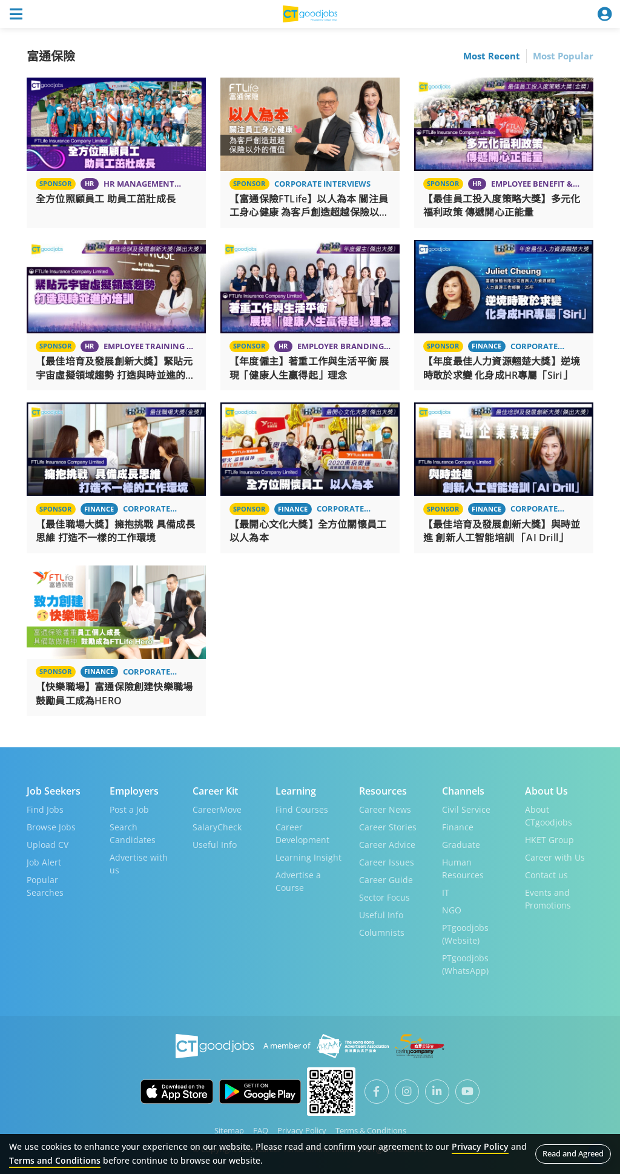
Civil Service (466, 809)
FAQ (260, 1130)
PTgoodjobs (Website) (465, 934)
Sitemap (229, 1130)
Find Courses (301, 809)
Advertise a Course (298, 881)
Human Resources (463, 868)
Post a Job (129, 809)
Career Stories (388, 827)
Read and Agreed (573, 1153)
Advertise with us (139, 864)
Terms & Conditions (370, 1130)
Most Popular (563, 56)
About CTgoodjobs (548, 816)
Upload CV (47, 844)
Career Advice (387, 844)
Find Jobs (45, 809)
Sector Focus (384, 897)
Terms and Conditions (55, 1160)
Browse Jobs (51, 827)
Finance (457, 827)
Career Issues (386, 862)
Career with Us (555, 857)
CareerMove (217, 809)
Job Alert (44, 862)
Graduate (461, 844)
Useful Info (215, 844)
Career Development (302, 833)
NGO (451, 910)
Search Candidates (133, 833)
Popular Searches (45, 886)
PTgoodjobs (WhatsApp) (465, 964)
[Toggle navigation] (16, 14)
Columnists (381, 932)
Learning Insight (308, 857)
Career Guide (386, 880)
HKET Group (549, 839)
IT (445, 892)
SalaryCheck (217, 827)
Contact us (546, 875)
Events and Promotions (548, 899)
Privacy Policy (301, 1130)
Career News (385, 809)
